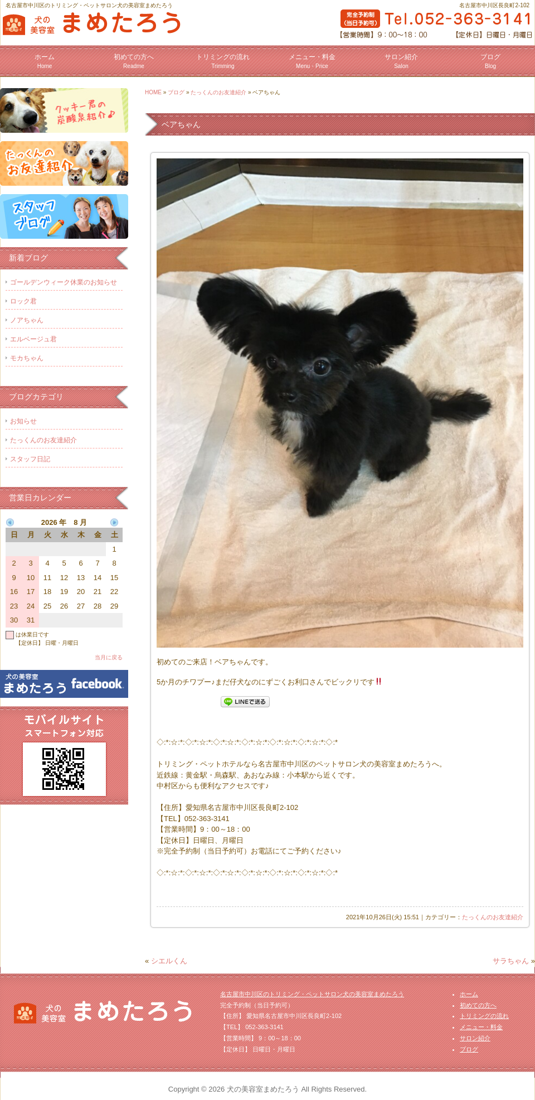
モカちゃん (26, 358)
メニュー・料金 (312, 61)
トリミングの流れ (223, 61)
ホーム (45, 61)
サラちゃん (511, 961)
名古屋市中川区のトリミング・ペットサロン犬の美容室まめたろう (312, 994)
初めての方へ (134, 61)
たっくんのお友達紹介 (218, 92)
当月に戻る (109, 657)
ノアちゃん (26, 320)
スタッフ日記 (30, 459)
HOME (153, 92)
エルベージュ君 (33, 339)
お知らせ (23, 421)
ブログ (490, 61)
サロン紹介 (401, 61)
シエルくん (169, 961)
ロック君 (23, 301)
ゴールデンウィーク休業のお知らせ (63, 282)
